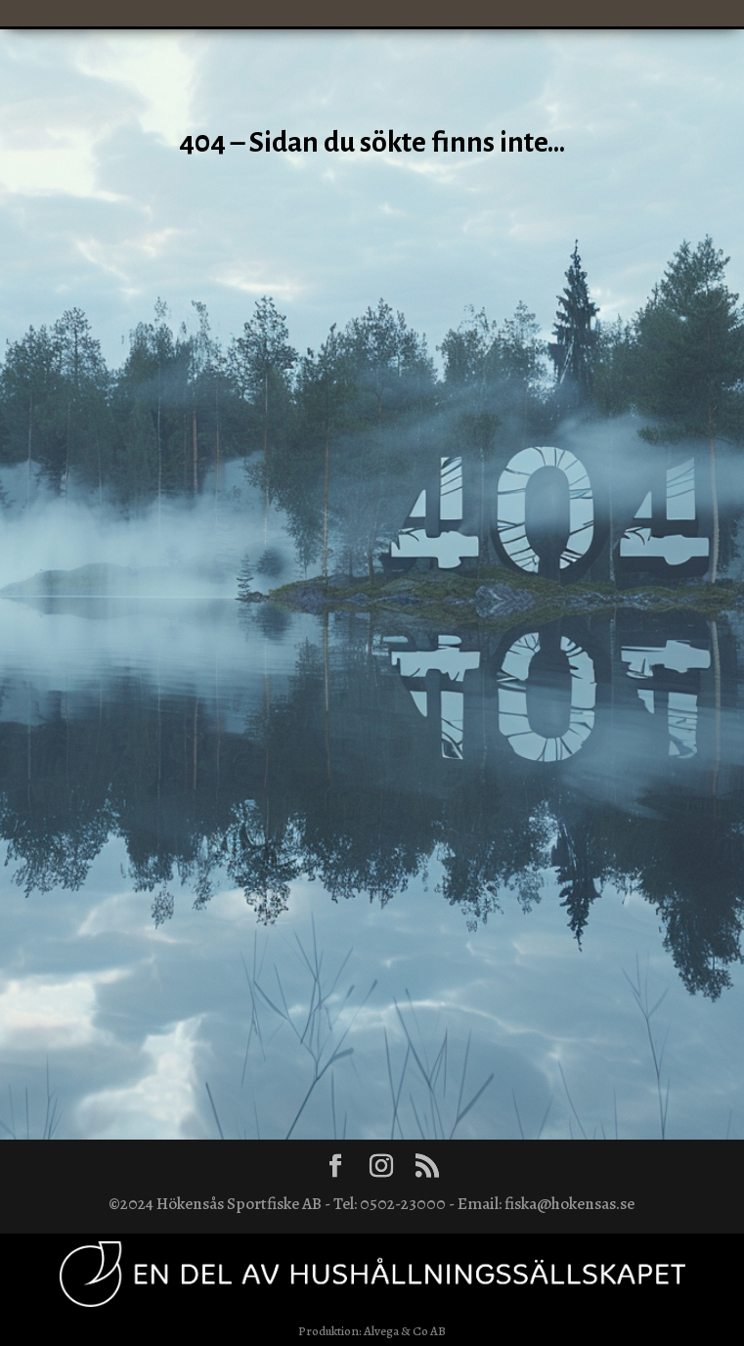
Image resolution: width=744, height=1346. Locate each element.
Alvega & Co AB (405, 1331)
